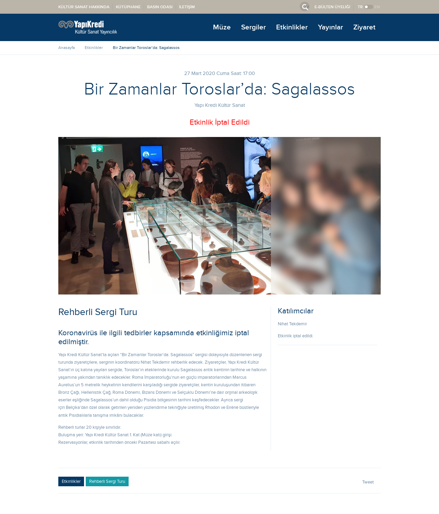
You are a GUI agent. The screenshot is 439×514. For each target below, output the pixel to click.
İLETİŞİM (187, 7)
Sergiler (253, 27)
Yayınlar (330, 27)
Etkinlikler (292, 27)
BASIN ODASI (160, 7)
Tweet (368, 482)
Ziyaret (364, 27)
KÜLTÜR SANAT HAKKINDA (83, 7)
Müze (222, 27)
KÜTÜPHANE (128, 7)
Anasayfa (66, 47)
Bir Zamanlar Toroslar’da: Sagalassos (146, 47)
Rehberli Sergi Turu (107, 481)
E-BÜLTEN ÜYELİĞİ (332, 7)
